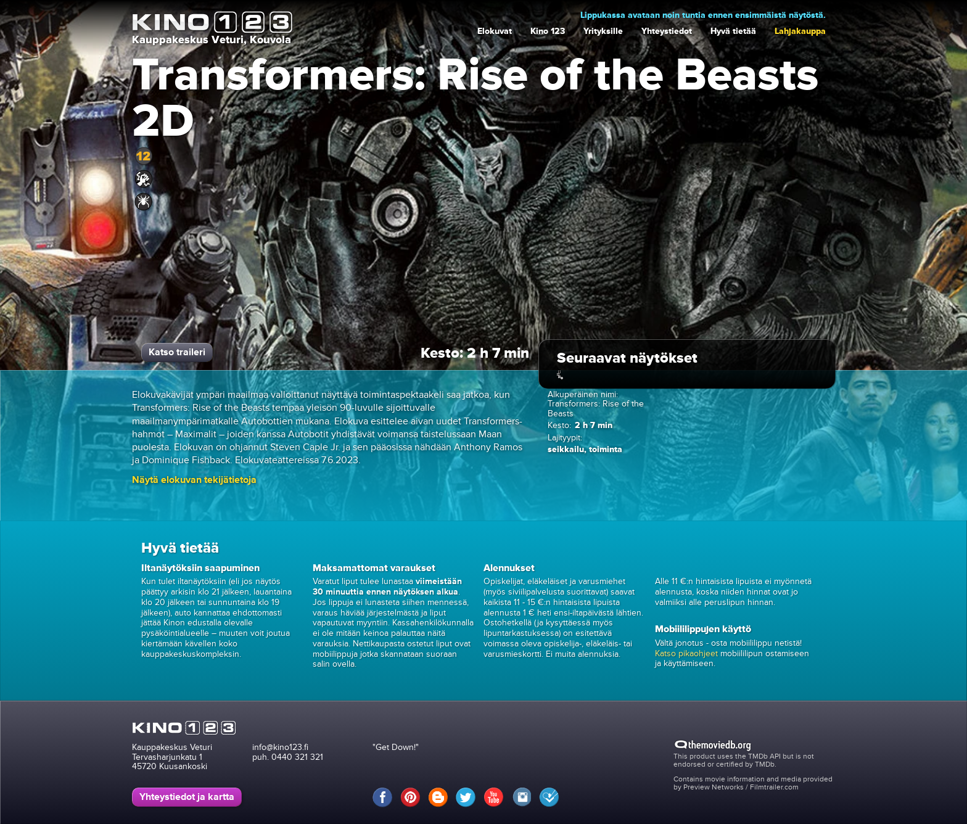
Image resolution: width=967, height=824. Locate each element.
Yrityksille (603, 31)
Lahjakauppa (800, 31)
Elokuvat (494, 31)
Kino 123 (547, 31)
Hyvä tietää (733, 31)
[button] (194, 480)
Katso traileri (177, 352)
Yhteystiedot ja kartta (186, 797)
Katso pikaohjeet (686, 653)
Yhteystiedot (666, 31)
